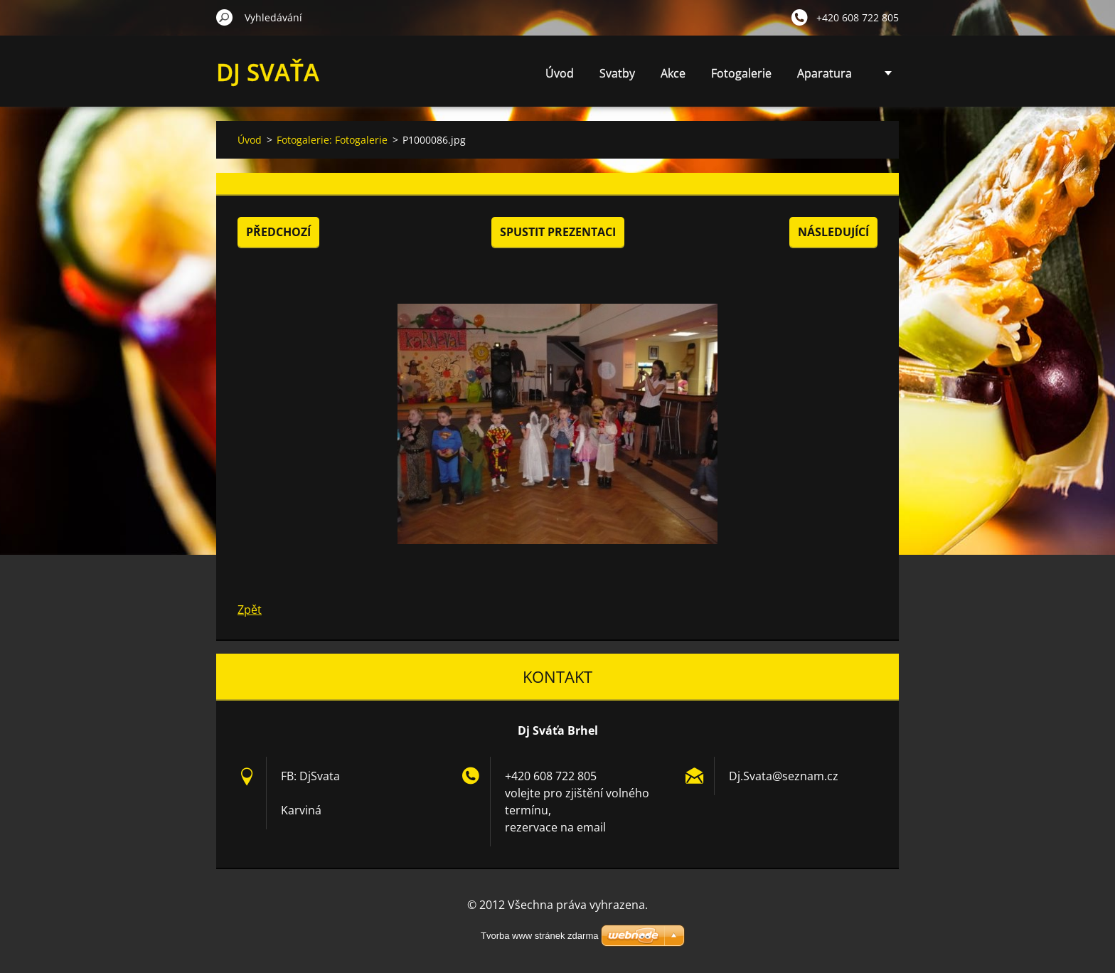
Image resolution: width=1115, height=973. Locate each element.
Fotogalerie (741, 73)
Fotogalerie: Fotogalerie (332, 140)
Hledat (224, 17)
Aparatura (824, 73)
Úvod (559, 73)
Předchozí (278, 232)
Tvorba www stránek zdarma (539, 935)
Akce (673, 73)
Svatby (617, 73)
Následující (833, 232)
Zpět (250, 609)
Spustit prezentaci (558, 232)
